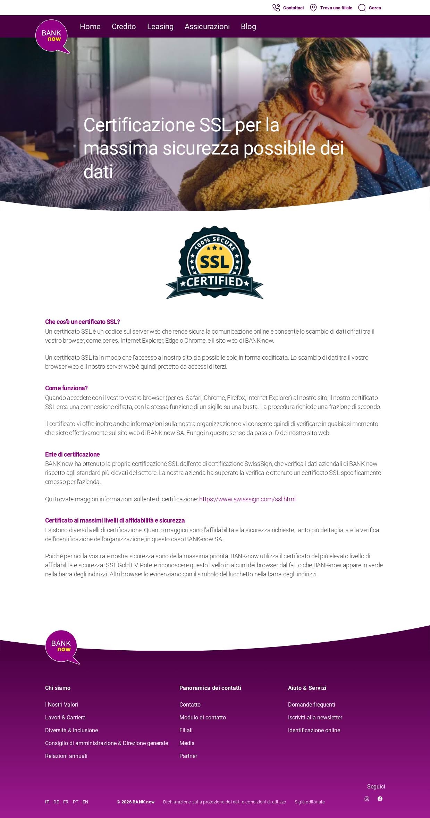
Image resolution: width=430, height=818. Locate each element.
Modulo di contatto (202, 717)
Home (90, 26)
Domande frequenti (311, 704)
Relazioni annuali (66, 756)
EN (85, 801)
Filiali (186, 730)
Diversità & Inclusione (71, 730)
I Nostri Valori (61, 704)
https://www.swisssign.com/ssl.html (247, 499)
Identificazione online (314, 730)
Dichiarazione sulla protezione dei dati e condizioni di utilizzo (224, 802)
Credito (124, 26)
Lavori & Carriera (65, 717)
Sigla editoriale (310, 802)
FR (66, 801)
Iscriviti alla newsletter (315, 717)
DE (56, 801)
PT (76, 801)
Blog (248, 26)
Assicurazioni (207, 26)
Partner (188, 756)
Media (187, 743)
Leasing (160, 26)
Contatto (190, 704)
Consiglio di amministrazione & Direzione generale (106, 743)
